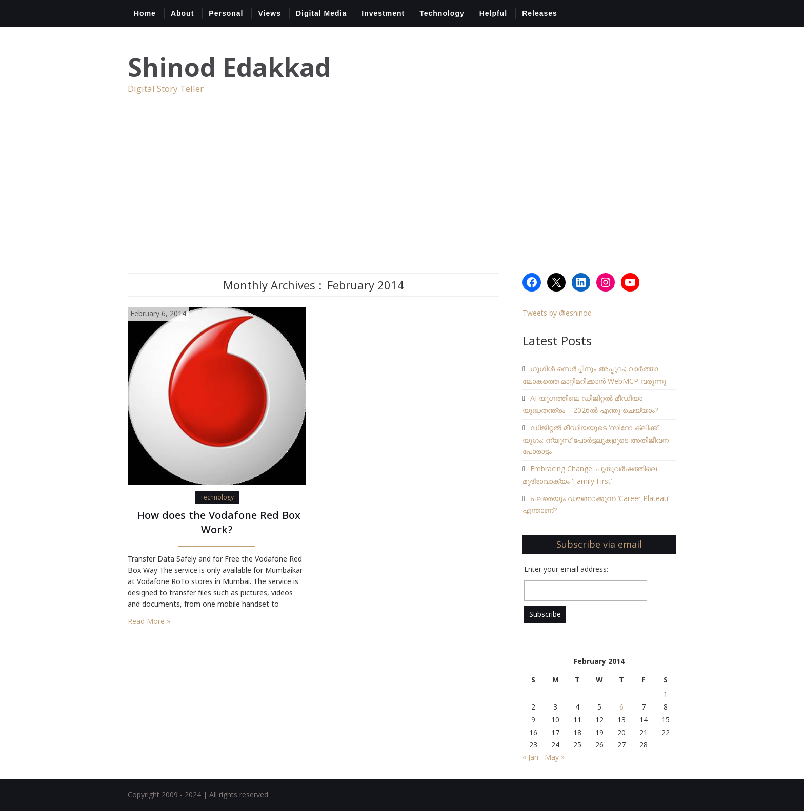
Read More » (149, 621)
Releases (539, 13)
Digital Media (321, 13)
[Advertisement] (402, 196)
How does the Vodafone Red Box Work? (217, 523)
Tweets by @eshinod (557, 313)
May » (555, 757)
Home (145, 13)
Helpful (493, 13)
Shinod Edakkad (229, 67)
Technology (442, 13)
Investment (383, 13)
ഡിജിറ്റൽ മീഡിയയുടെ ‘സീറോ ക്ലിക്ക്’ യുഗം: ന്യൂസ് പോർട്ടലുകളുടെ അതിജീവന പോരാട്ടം (595, 439)
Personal (226, 13)
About (182, 13)
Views (269, 13)
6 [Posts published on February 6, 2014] (621, 707)
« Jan (530, 757)
